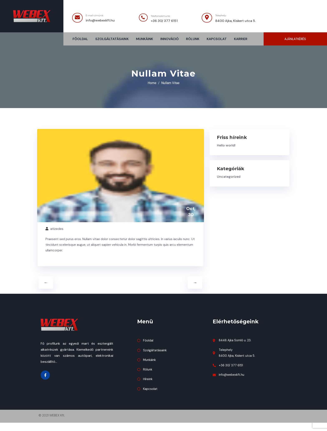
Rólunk (192, 39)
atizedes (57, 237)
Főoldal (80, 39)
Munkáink (144, 39)
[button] (295, 39)
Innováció (169, 39)
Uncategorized (228, 177)
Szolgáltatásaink (111, 39)
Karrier (240, 39)
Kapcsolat (217, 39)
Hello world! (226, 146)
